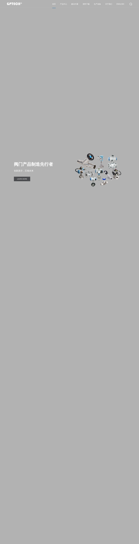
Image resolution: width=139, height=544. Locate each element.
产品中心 (63, 4)
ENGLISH (120, 4)
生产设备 (97, 4)
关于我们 (108, 4)
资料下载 (86, 4)
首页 (54, 4)
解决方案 (74, 4)
